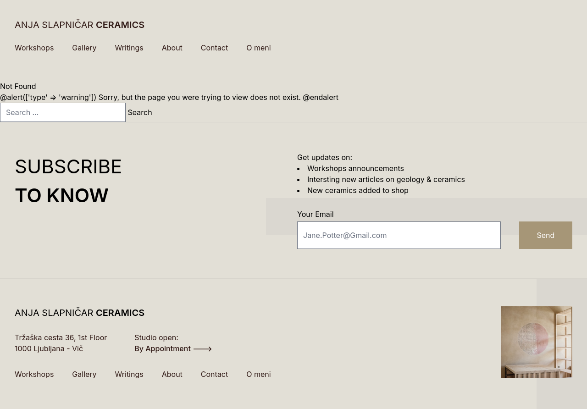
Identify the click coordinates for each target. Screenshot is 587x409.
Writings (129, 47)
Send (545, 235)
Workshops (34, 47)
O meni (258, 47)
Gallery (84, 47)
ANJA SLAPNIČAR (79, 24)
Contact (214, 47)
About (172, 47)
